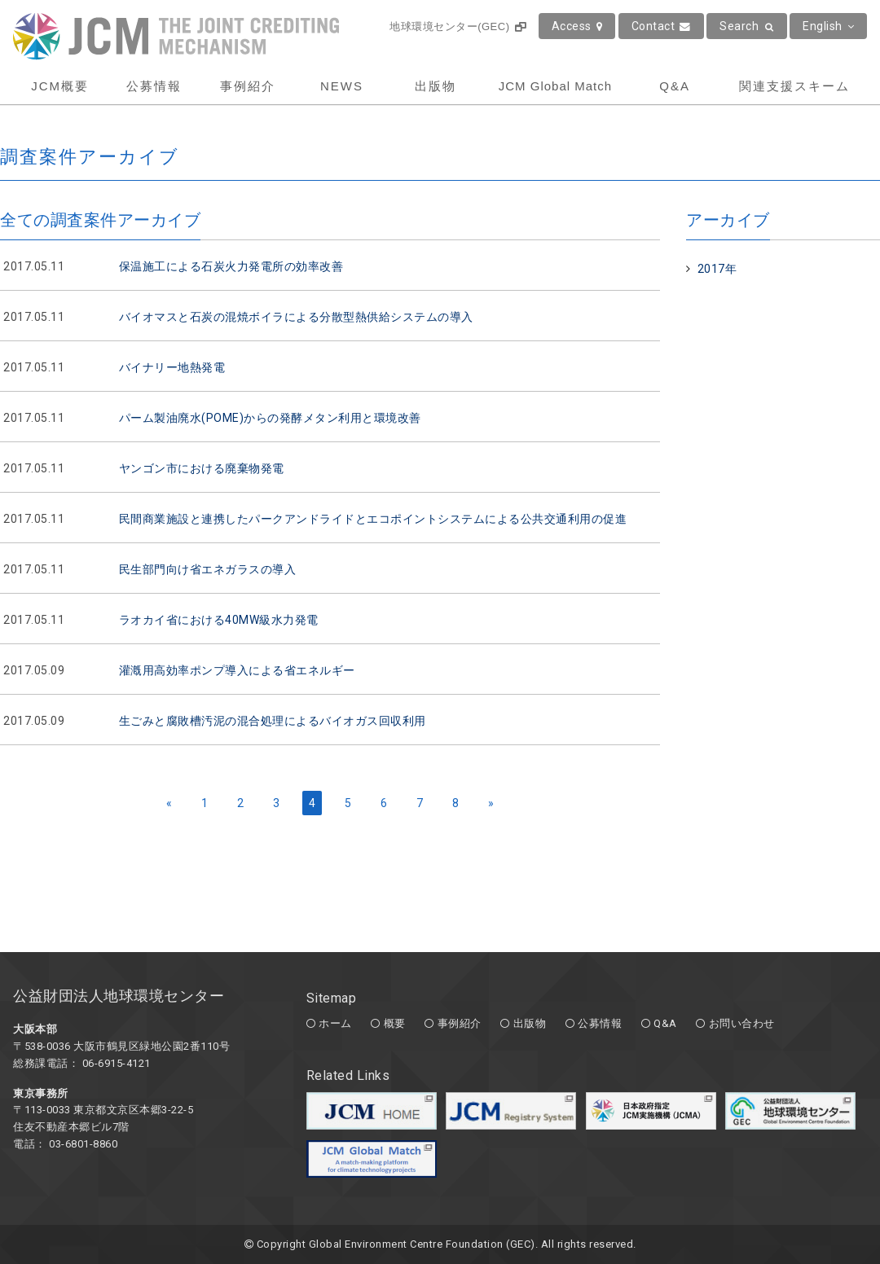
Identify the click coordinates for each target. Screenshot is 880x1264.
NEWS (341, 86)
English (828, 26)
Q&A (674, 86)
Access (577, 26)
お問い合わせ (742, 1023)
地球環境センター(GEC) (457, 26)
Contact (661, 26)
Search (746, 26)
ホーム (335, 1023)
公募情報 (154, 86)
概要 (395, 1023)
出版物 (435, 86)
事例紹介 (247, 86)
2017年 (717, 268)
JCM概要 (60, 86)
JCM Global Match (555, 86)
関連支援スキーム (794, 86)
